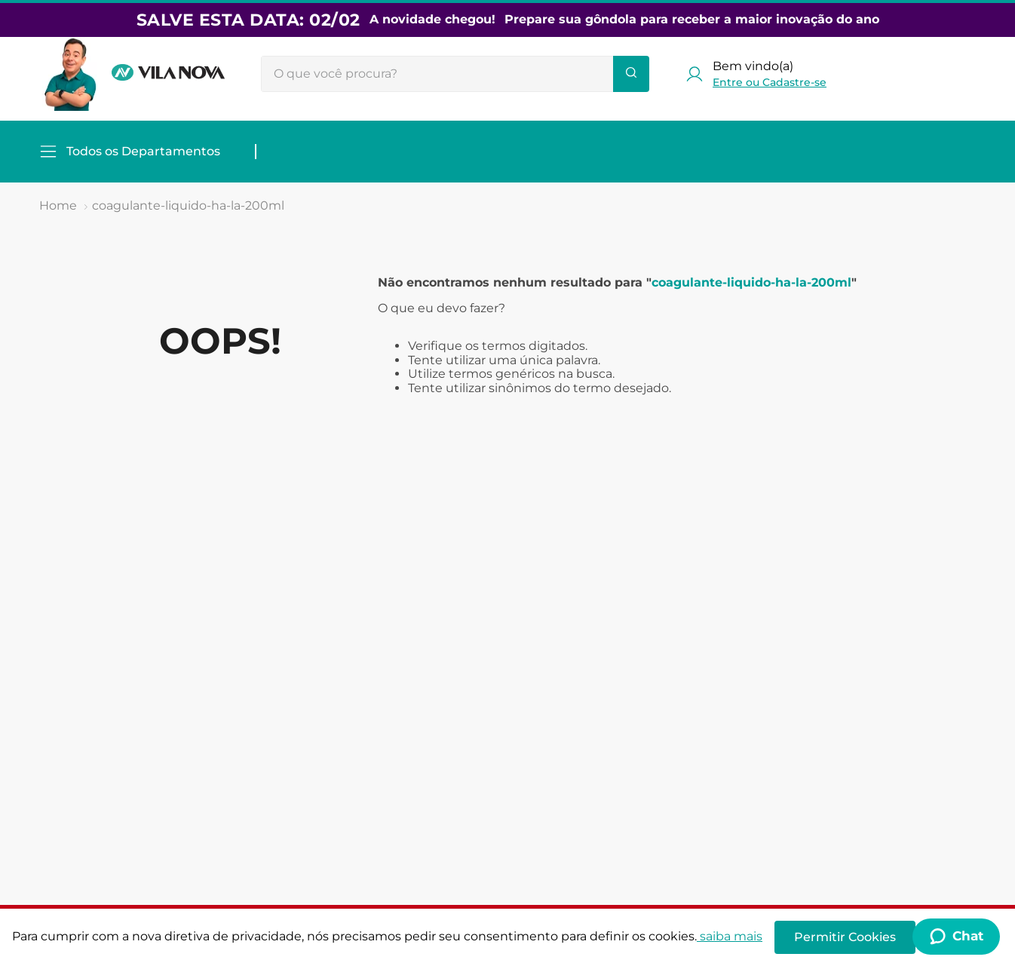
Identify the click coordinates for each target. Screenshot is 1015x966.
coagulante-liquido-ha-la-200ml (188, 205)
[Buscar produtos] (631, 74)
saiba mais (729, 936)
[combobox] (455, 74)
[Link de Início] (58, 206)
